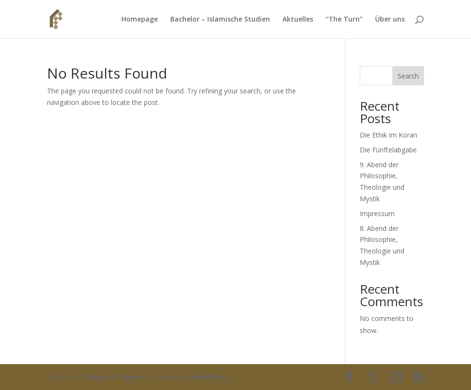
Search (408, 75)
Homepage (139, 19)
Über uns (390, 19)
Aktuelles (298, 19)
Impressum (377, 213)
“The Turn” (344, 19)
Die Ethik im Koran (388, 134)
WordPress (209, 376)
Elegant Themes (115, 376)
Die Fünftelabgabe (388, 149)
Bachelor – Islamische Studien (220, 19)
